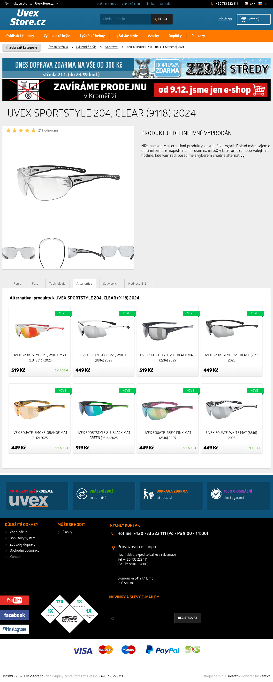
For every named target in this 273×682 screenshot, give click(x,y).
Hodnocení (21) (138, 283)
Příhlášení (225, 19)
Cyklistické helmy (20, 36)
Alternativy (84, 283)
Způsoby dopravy (22, 545)
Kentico (265, 676)
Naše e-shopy (106, 4)
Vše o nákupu (131, 4)
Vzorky (153, 36)
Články (149, 4)
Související (110, 283)
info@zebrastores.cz (225, 151)
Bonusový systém (23, 538)
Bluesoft (231, 676)
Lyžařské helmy (92, 36)
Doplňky (175, 36)
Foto (35, 283)
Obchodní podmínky (24, 551)
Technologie (57, 283)
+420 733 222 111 (226, 3)
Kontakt (165, 4)
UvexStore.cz (44, 3)
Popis (17, 283)
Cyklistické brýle (57, 36)
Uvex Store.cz (28, 18)
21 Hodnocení (48, 131)
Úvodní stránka (58, 47)
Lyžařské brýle (126, 36)
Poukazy (198, 36)
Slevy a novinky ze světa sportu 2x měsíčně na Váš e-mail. (150, 606)
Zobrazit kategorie (23, 48)
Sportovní (111, 47)
